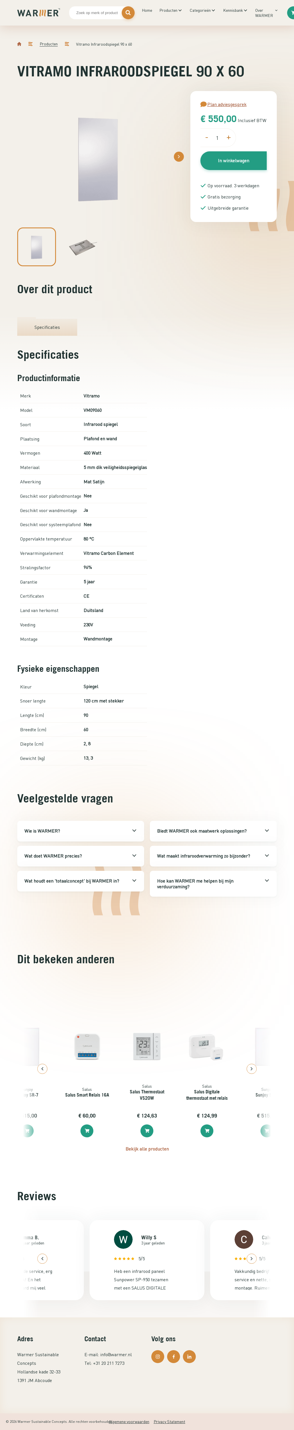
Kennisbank (233, 10)
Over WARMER (264, 13)
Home (147, 10)
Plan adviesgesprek (223, 104)
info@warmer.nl (116, 1354)
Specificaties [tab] (47, 327)
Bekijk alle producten (147, 1149)
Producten (168, 10)
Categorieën (200, 10)
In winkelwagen (233, 160)
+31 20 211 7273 (108, 1363)
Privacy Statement (169, 1421)
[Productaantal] (217, 138)
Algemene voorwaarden (129, 1421)
